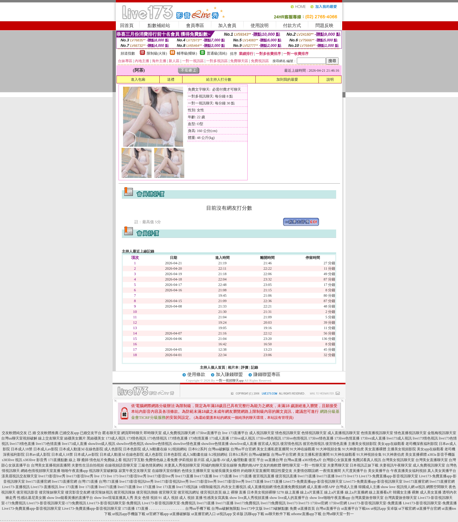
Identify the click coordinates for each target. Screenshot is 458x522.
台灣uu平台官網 (243, 449)
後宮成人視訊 (268, 444)
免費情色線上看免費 (161, 460)
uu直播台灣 (274, 460)
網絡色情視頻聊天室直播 (40, 471)
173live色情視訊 (294, 438)
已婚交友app (69, 433)
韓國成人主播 (369, 487)
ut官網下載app (157, 514)
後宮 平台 (256, 460)
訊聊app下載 (254, 514)
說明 (330, 79)
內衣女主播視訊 (233, 487)
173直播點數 (58, 460)
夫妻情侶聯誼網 (305, 471)
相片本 (233, 367)
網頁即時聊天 (132, 433)
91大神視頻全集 (328, 449)
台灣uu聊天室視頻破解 (19, 438)
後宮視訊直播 (263, 476)
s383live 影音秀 (35, 460)
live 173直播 (222, 476)
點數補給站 (159, 25)
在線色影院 (94, 449)
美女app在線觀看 (391, 444)
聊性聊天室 (291, 465)
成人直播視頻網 (260, 487)
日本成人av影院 (45, 449)
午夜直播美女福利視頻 (408, 471)
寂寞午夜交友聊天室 (135, 471)
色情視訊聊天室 (314, 433)
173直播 (128, 508)
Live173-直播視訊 (16, 487)
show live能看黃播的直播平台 (70, 498)
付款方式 (292, 25)
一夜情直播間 (330, 471)
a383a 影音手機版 (441, 454)
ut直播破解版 (180, 514)
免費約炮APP (248, 465)
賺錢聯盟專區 (266, 374)
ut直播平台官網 (429, 508)
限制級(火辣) (157, 53)
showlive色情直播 (215, 444)
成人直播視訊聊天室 (343, 433)
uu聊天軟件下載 (277, 514)
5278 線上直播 (288, 492)
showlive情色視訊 (129, 444)
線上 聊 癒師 (79, 460)
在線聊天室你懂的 (166, 471)
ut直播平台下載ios (355, 508)
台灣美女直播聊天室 (431, 460)
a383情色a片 (312, 460)
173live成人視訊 (242, 438)
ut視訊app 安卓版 (384, 508)
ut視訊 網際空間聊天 (431, 487)
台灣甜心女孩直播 (337, 460)
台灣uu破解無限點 (225, 508)
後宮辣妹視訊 (102, 492)
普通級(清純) (217, 53)
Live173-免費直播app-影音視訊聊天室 (388, 476)
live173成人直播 (74, 444)
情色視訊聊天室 (287, 433)
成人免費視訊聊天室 (429, 465)
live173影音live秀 (51, 476)
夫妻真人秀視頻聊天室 (182, 465)
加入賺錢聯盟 (229, 374)
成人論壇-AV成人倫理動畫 (227, 460)
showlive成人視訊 (101, 444)
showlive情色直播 (186, 444)
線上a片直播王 (311, 492)
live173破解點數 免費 (280, 508)
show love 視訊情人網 (397, 487)
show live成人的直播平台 (289, 498)
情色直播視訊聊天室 (410, 433)
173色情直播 (198, 438)
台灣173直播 (88, 481)
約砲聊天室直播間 (255, 471)
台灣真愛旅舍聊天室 (367, 498)
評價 (244, 367)
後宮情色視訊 (291, 444)
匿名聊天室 (111, 433)
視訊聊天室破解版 (103, 471)
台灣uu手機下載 (197, 508)
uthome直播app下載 (306, 514)
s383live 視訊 (12, 460)
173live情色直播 (320, 438)
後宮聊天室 (168, 492)
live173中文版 (252, 508)
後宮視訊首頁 (211, 492)
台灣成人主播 (346, 487)
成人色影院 (113, 449)
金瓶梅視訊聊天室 (441, 433)
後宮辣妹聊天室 (51, 492)
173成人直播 (219, 438)
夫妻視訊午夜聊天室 (395, 465)
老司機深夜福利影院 (421, 444)
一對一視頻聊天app (230, 380)
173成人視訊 (115, 438)
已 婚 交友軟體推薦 (43, 433)
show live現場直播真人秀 (113, 498)
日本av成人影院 (38, 454)
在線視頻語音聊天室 (121, 465)
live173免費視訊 (247, 503)
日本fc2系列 (197, 449)
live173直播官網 (38, 481)
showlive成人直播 (243, 444)
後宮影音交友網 (77, 492)
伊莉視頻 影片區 (192, 460)
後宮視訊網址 (188, 492)
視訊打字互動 (133, 460)
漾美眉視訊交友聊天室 (20, 476)
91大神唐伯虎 (353, 449)
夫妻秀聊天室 (338, 465)
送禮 (170, 79)
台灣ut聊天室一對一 (338, 514)
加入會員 (227, 25)
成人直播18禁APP (321, 487)
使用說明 (260, 25)
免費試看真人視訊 (366, 460)
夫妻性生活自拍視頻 (87, 465)
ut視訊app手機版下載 (129, 514)
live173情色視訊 (425, 438)
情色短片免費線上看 (105, 460)
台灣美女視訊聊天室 (398, 460)
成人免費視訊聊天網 (179, 433)
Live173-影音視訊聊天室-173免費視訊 (56, 503)
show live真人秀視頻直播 (249, 498)
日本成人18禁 (21, 449)
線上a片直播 (334, 492)
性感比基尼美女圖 (31, 498)
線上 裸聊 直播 (234, 492)
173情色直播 (178, 438)
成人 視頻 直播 (191, 498)
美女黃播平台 (379, 471)
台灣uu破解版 (219, 449)
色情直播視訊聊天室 (377, 433)
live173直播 (184, 476)
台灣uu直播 (293, 460)
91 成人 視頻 (168, 498)
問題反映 (324, 25)
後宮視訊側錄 (147, 492)
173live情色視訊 (268, 438)
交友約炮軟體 (270, 465)
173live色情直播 (347, 438)
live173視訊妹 (187, 487)
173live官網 (319, 503)
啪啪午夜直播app (74, 471)
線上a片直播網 (356, 492)
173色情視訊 (157, 438)
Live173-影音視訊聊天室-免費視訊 (114, 503)
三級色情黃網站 (150, 465)
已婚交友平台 (90, 433)
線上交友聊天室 (50, 438)
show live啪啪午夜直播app (329, 498)
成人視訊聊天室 (261, 433)
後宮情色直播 (336, 444)
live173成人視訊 (399, 438)
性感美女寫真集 (216, 498)
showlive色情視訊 (158, 444)
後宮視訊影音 (27, 492)
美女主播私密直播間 (273, 449)
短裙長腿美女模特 (225, 471)
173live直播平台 (208, 433)
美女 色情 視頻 (146, 498)
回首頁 (127, 25)
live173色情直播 (48, 444)
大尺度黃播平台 (354, 471)
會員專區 (195, 25)
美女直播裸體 (375, 449)
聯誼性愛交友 (281, 471)
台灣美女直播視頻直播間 (51, 465)
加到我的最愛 (287, 79)
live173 (341, 476)
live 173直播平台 (235, 433)
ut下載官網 (407, 508)
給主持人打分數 (218, 79)
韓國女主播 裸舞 (406, 492)
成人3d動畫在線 (154, 449)
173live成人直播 (373, 438)
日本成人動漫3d (71, 449)
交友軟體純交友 (14, 433)
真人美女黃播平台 (441, 471)
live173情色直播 (22, 444)
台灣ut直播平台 (328, 508)
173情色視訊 (136, 438)
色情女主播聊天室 (196, 471)
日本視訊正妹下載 (364, 465)
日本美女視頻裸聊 (261, 492)
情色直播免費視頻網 (289, 487)
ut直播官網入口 (203, 514)
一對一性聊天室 (313, 465)
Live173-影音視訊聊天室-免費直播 (375, 503)
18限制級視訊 (209, 487)
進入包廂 (138, 79)
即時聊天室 (153, 433)
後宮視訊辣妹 (124, 492)
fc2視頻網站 (177, 449)
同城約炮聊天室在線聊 (219, 465)
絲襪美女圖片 (75, 438)
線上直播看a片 (380, 492)
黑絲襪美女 (96, 438)
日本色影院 (132, 449)
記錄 (254, 367)
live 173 (100, 476)
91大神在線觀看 (302, 449)
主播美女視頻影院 (362, 444)
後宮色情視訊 (313, 444)
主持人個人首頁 (212, 367)
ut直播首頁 (306, 508)
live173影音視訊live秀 (136, 481)
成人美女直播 (430, 492)
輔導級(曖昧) (187, 53)
